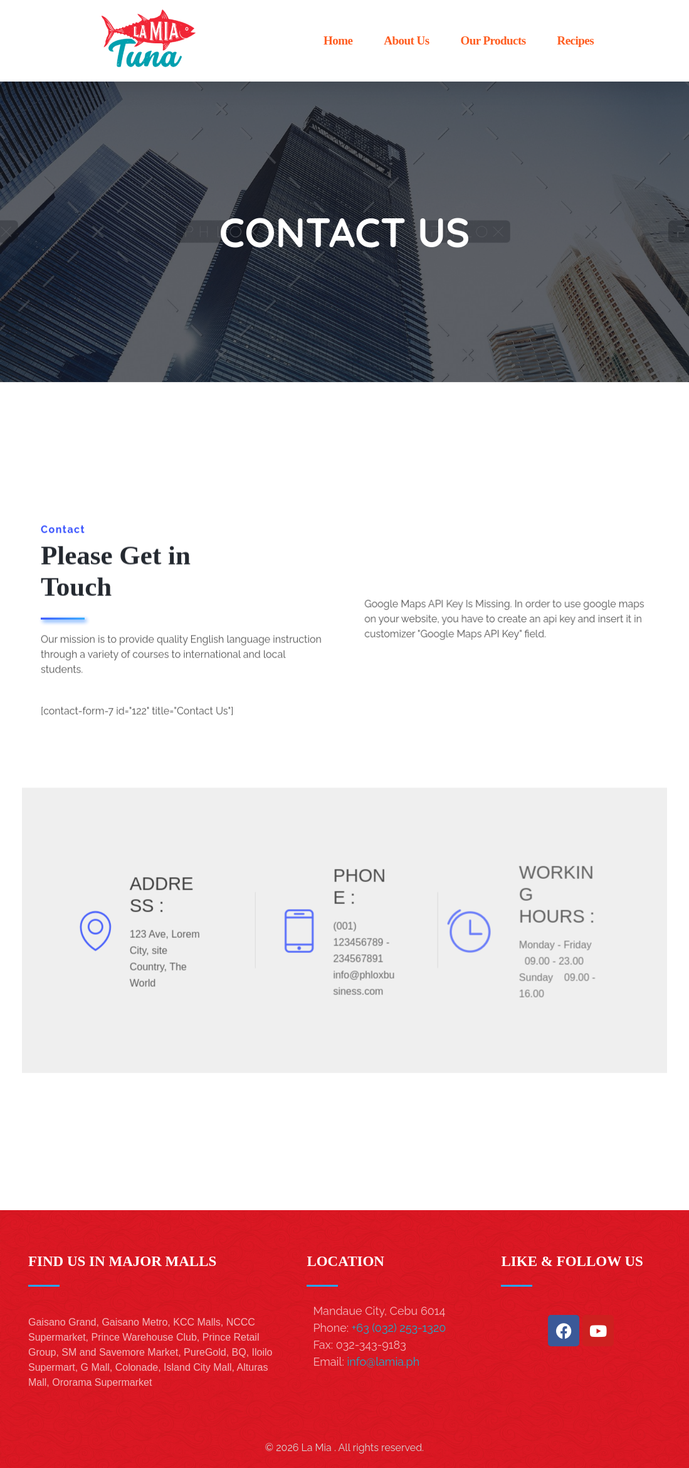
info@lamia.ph (383, 1361)
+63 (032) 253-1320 (399, 1327)
